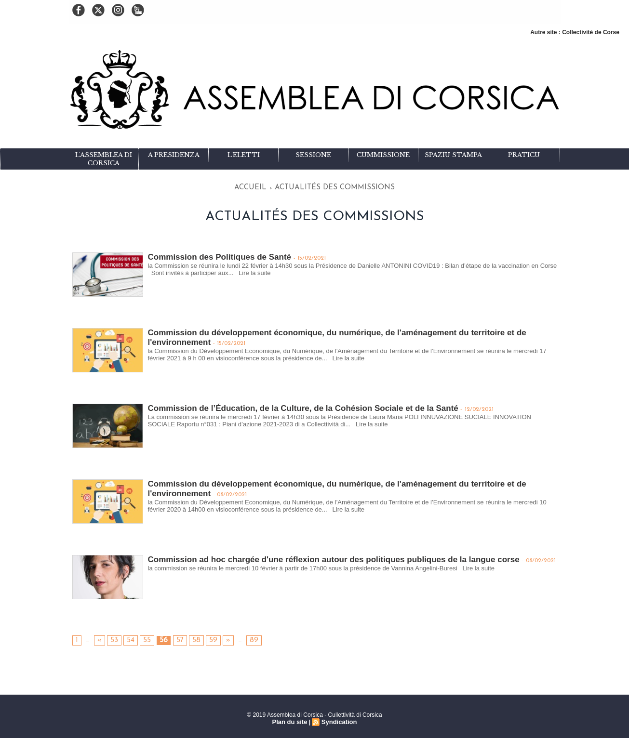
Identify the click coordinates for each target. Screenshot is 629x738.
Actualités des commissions (328, 186)
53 (112, 638)
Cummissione (383, 155)
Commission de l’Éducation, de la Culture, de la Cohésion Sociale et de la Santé (294, 405)
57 (170, 638)
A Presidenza (174, 155)
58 (184, 638)
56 (155, 638)
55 (141, 638)
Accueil (275, 186)
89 (236, 638)
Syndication (337, 719)
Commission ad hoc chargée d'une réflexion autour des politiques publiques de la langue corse (323, 556)
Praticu (524, 155)
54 (126, 638)
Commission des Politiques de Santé (215, 254)
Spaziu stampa (453, 155)
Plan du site (291, 719)
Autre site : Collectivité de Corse (574, 32)
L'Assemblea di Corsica (103, 159)
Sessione (313, 155)
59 (198, 638)
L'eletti (244, 155)
